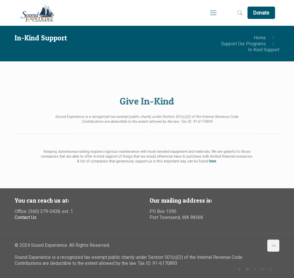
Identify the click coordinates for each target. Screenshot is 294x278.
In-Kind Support (263, 49)
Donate (261, 13)
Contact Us (25, 217)
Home (260, 37)
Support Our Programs (243, 43)
